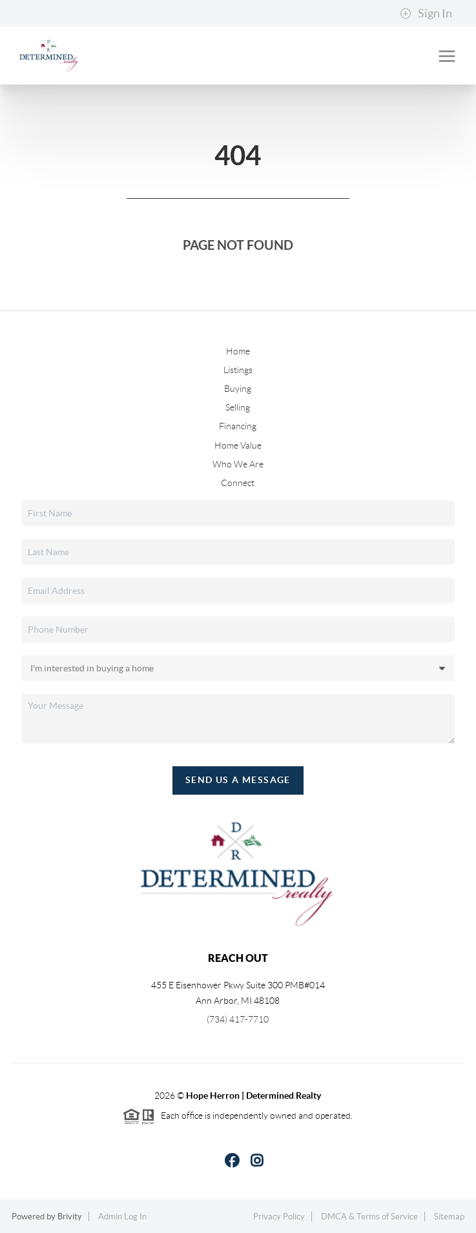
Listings (238, 370)
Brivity (69, 1216)
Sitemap (449, 1216)
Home (238, 351)
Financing (237, 426)
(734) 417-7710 (238, 1019)
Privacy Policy (279, 1216)
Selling (237, 407)
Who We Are (238, 464)
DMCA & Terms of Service (369, 1216)
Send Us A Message (238, 780)
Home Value (238, 445)
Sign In (426, 13)
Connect (237, 483)
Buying (237, 388)
